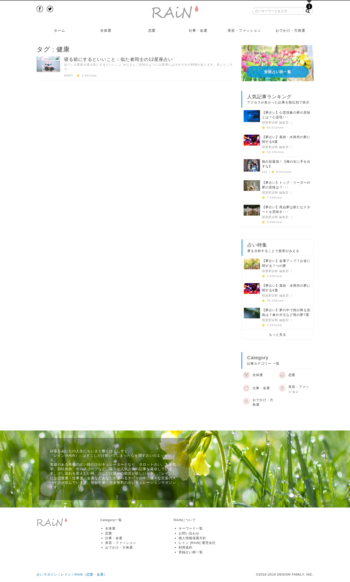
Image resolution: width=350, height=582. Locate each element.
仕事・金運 (198, 30)
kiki (264, 171)
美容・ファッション (244, 30)
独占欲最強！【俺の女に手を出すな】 (286, 164)
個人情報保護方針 (192, 538)
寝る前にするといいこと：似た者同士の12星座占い (118, 59)
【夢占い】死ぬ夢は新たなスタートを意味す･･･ (286, 209)
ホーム (59, 30)
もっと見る (277, 334)
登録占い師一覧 (191, 552)
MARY (68, 75)
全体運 (105, 30)
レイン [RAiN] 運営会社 (197, 543)
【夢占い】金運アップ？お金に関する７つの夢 (286, 263)
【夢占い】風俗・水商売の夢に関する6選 (286, 139)
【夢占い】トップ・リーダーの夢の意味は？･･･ (286, 185)
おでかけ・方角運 (290, 30)
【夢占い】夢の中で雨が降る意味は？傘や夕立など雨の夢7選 (286, 312)
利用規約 (185, 547)
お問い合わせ (189, 533)
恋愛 (152, 30)
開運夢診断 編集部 (275, 122)
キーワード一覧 (191, 528)
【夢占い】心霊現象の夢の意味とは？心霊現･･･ (286, 115)
